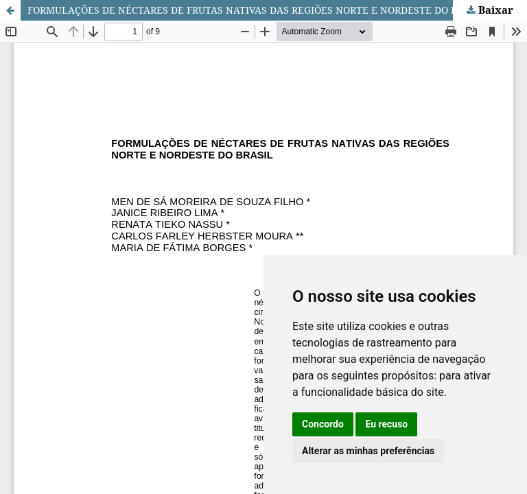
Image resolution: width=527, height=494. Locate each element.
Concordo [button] (323, 424)
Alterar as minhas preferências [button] (368, 450)
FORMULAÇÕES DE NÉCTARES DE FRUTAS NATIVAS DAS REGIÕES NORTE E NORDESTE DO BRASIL (256, 9)
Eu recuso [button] (386, 424)
